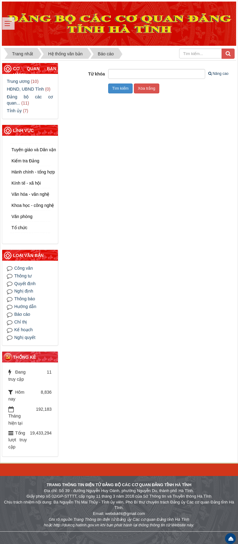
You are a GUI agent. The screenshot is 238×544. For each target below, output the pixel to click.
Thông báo (24, 298)
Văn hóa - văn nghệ (30, 194)
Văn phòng (22, 216)
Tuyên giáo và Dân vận (30, 149)
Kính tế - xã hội (26, 183)
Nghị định (23, 291)
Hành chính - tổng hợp (30, 171)
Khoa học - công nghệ (30, 205)
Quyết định (25, 283)
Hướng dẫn (25, 306)
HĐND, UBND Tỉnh (25, 89)
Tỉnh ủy (14, 110)
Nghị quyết (24, 337)
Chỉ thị (20, 321)
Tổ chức (19, 227)
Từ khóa (96, 73)
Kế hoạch (23, 329)
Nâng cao (218, 73)
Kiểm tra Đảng (25, 160)
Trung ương (18, 81)
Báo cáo (22, 314)
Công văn (23, 268)
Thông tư (23, 275)
